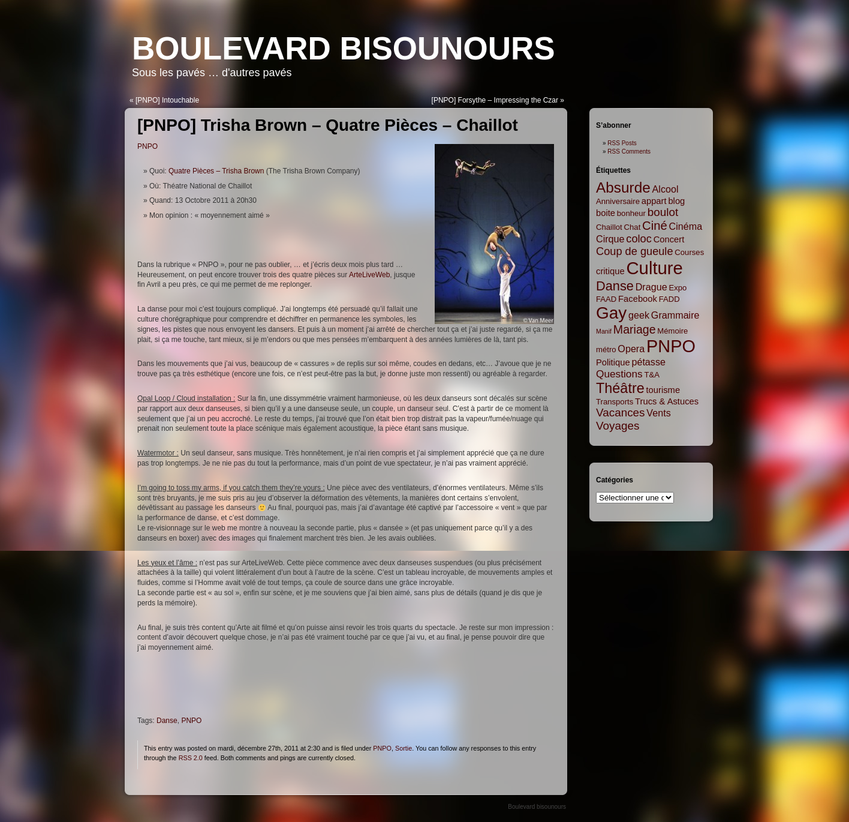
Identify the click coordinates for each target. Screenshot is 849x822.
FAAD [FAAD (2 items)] (606, 299)
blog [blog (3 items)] (676, 201)
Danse (166, 720)
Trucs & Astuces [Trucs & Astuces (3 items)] (667, 401)
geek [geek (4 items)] (638, 315)
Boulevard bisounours (343, 48)
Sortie (403, 748)
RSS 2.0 (191, 757)
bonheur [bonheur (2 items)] (631, 213)
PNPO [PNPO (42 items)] (671, 346)
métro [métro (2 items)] (606, 349)
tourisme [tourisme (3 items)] (663, 390)
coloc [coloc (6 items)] (639, 239)
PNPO (147, 146)
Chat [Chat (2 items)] (632, 227)
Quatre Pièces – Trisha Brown (216, 171)
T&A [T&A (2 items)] (652, 374)
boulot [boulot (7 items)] (663, 212)
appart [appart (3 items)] (654, 201)
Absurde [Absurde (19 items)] (623, 187)
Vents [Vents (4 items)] (658, 412)
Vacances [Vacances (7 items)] (620, 412)
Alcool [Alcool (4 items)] (665, 189)
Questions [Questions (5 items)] (619, 374)
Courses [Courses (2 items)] (689, 252)
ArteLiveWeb (369, 275)
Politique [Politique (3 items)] (613, 362)
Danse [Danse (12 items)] (615, 285)
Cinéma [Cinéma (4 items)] (686, 226)
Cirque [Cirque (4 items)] (610, 238)
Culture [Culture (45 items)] (654, 268)
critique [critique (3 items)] (610, 271)
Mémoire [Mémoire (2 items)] (672, 330)
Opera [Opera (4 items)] (631, 348)
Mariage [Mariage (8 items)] (634, 329)
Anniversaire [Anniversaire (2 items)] (618, 201)
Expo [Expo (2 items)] (678, 287)
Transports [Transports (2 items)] (614, 401)
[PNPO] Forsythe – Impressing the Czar (495, 100)
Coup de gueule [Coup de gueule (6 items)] (634, 251)
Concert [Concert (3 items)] (669, 239)
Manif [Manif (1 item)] (604, 331)
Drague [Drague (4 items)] (651, 286)
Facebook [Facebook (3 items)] (637, 299)
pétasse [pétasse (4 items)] (648, 361)
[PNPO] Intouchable (167, 100)
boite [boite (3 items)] (605, 213)
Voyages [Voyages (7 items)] (617, 425)
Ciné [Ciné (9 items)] (654, 225)
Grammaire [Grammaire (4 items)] (675, 315)
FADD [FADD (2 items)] (669, 299)
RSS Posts (621, 143)
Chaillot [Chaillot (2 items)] (609, 227)
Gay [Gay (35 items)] (611, 313)
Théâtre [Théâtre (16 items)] (620, 388)
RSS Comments (629, 151)
